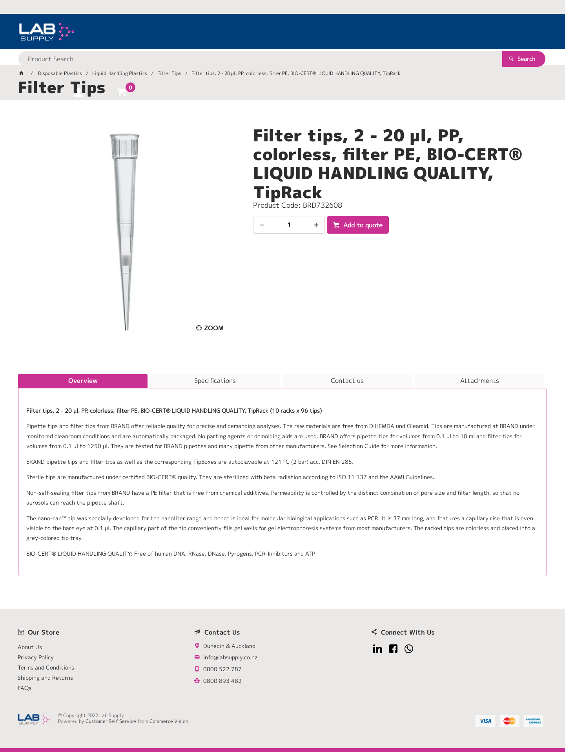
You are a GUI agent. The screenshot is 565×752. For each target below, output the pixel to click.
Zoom (214, 328)
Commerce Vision (168, 721)
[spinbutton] (288, 224)
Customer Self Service (111, 721)
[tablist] (282, 475)
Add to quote (362, 225)
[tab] (83, 381)
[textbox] (269, 31)
